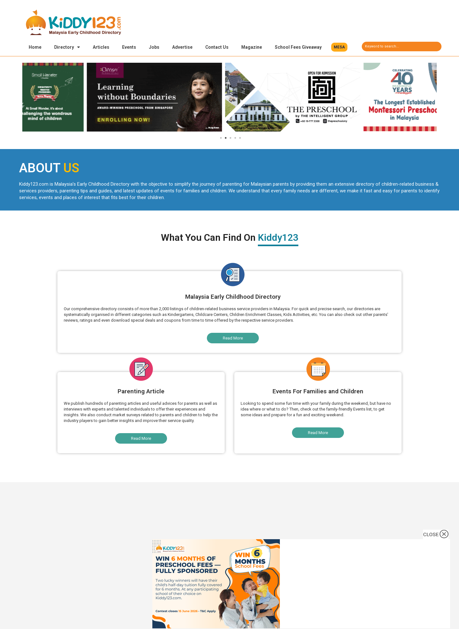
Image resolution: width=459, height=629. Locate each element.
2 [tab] (225, 139)
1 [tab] (221, 139)
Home (35, 47)
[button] (339, 47)
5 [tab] (240, 139)
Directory (67, 47)
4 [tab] (235, 139)
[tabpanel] (91, 98)
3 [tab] (230, 139)
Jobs (154, 47)
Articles (101, 47)
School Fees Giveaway (298, 47)
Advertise (182, 47)
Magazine (251, 47)
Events (129, 47)
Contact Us (217, 47)
